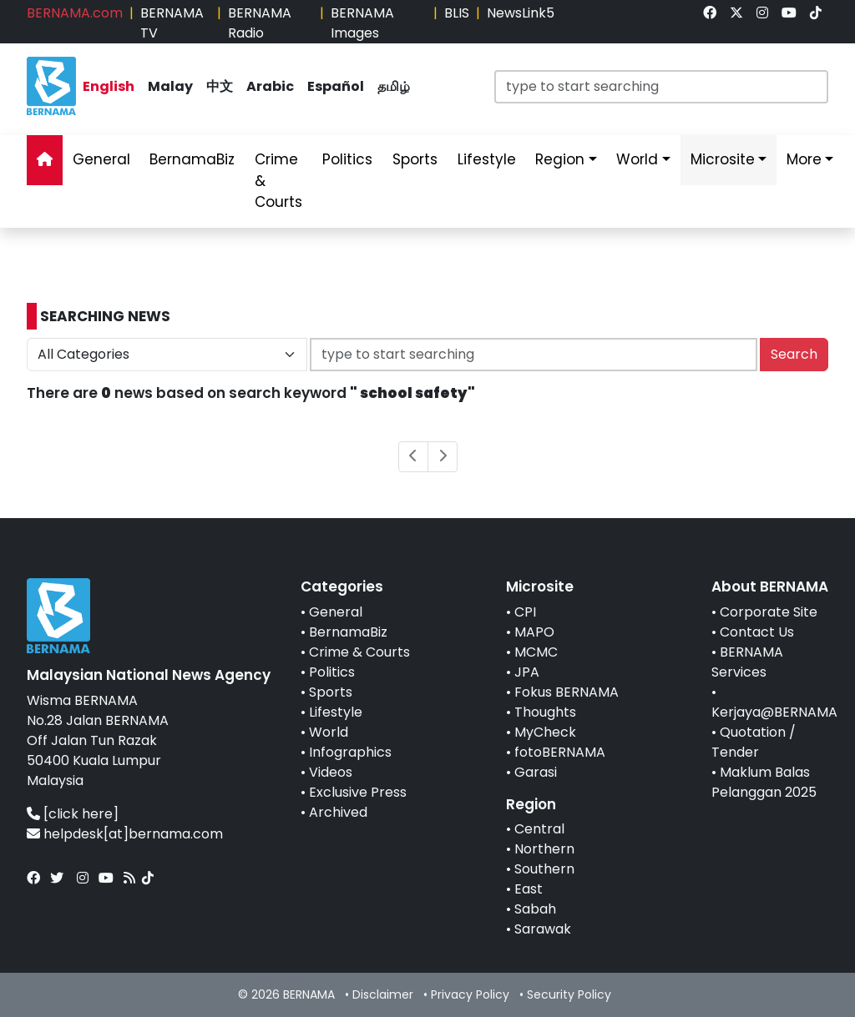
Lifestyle (335, 712)
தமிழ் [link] (393, 86)
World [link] (637, 159)
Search (794, 354)
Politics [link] (347, 159)
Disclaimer (382, 994)
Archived (338, 812)
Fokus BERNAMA (566, 692)
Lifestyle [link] (487, 159)
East (528, 889)
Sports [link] (415, 159)
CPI (525, 612)
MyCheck (545, 732)
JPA (526, 672)
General (335, 612)
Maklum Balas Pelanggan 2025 (764, 782)
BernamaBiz (348, 632)
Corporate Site (768, 612)
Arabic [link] (270, 86)
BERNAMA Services (747, 662)
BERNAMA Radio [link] (259, 23)
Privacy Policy (470, 994)
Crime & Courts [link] (278, 180)
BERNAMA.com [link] (75, 13)
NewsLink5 (520, 13)
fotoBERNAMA (559, 752)
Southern (544, 869)
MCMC (536, 652)
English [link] (108, 86)
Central (539, 828)
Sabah (535, 909)
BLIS (456, 13)
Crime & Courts (359, 652)
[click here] (81, 813)
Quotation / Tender (753, 742)
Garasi (535, 772)
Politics (332, 672)
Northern (544, 848)
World (328, 732)
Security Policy (569, 994)
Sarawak (542, 929)
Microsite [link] (723, 159)
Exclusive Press (358, 792)
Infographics (350, 752)
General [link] (101, 159)
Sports (330, 692)
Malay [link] (170, 86)
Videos (330, 772)
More (804, 159)
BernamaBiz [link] (192, 159)
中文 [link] (219, 86)
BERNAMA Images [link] (362, 23)
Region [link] (559, 159)
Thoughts (545, 712)
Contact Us (757, 632)
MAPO (534, 632)
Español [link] (335, 86)
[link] (709, 13)
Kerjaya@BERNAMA (774, 712)
